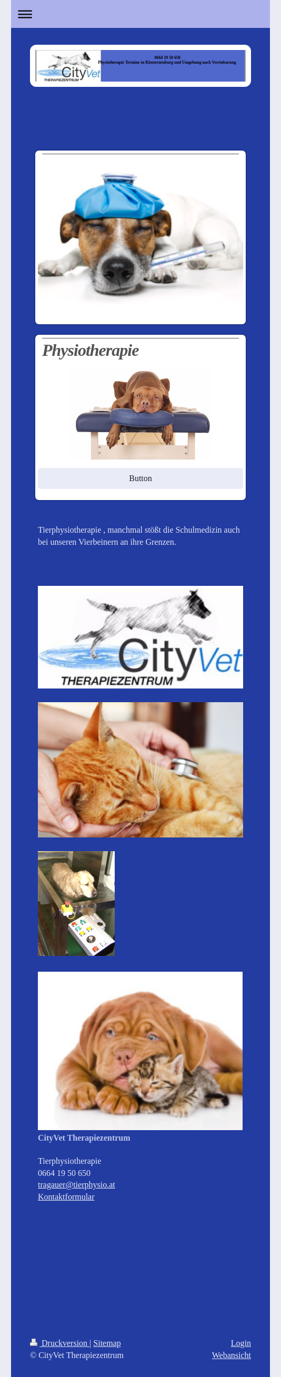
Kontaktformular (66, 1196)
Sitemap (107, 1343)
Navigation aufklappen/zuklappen (140, 14)
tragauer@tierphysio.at (76, 1184)
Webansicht (231, 1355)
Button (140, 478)
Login (241, 1343)
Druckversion (59, 1343)
